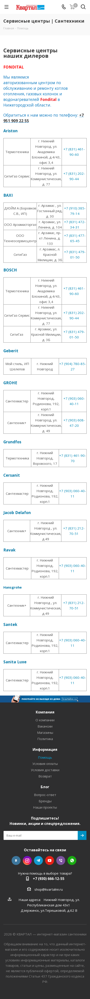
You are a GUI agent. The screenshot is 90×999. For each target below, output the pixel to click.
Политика (45, 738)
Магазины (45, 732)
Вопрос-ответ (45, 794)
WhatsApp (71, 860)
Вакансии (45, 726)
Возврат (45, 776)
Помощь (45, 757)
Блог (45, 786)
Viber (60, 860)
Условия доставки (45, 770)
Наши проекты (45, 807)
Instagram (27, 860)
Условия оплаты (45, 763)
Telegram (38, 860)
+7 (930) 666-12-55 (48, 878)
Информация (45, 749)
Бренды (45, 801)
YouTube (49, 860)
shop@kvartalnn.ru (48, 889)
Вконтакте (16, 860)
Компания (45, 712)
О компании (45, 720)
